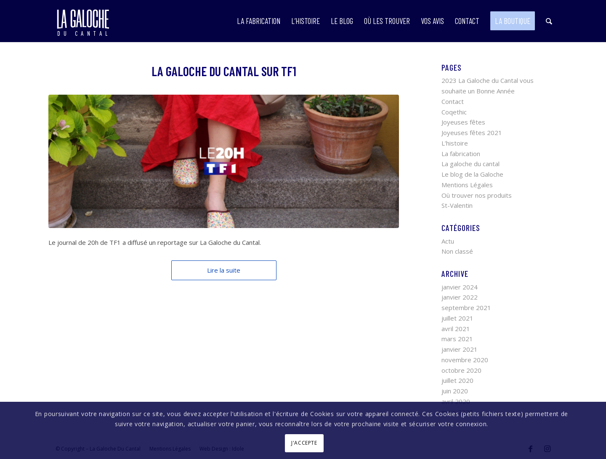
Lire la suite (223, 270)
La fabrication (460, 153)
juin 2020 (454, 391)
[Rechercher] (549, 21)
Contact (452, 101)
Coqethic (454, 112)
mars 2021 (457, 338)
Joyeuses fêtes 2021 (471, 132)
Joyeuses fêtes (463, 122)
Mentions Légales (467, 184)
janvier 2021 (459, 349)
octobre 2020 (461, 370)
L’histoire (454, 143)
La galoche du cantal (470, 163)
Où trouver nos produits (476, 195)
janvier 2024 (459, 287)
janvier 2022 (459, 297)
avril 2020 (455, 401)
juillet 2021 (457, 318)
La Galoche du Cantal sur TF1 (224, 71)
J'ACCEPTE (304, 442)
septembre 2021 (466, 307)
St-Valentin (457, 205)
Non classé (457, 251)
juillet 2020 (457, 380)
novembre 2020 (464, 360)
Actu (447, 241)
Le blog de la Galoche (472, 174)
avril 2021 (455, 328)
